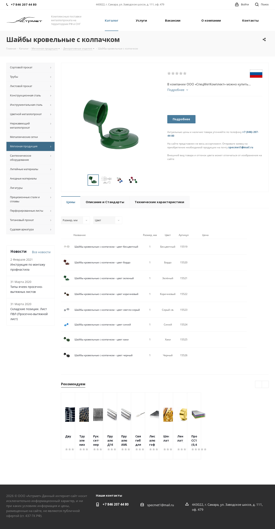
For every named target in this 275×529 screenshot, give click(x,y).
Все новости (41, 252)
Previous (83, 180)
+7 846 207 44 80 (115, 504)
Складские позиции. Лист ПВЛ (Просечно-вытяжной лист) (29, 314)
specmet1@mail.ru (240, 147)
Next (143, 180)
